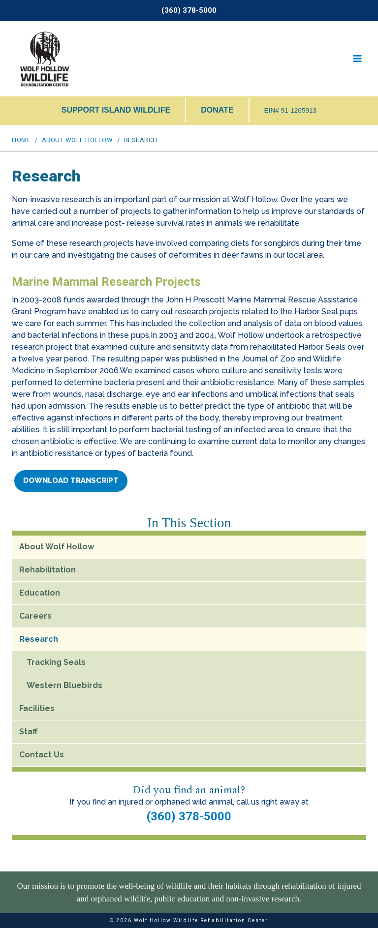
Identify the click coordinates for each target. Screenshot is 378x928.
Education (39, 593)
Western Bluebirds (64, 685)
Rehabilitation (47, 569)
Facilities (37, 708)
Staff (28, 731)
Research (38, 639)
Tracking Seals (56, 662)
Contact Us (41, 754)
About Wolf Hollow (56, 546)
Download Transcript (71, 480)
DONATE (217, 110)
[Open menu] (357, 58)
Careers (35, 616)
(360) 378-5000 (189, 816)
